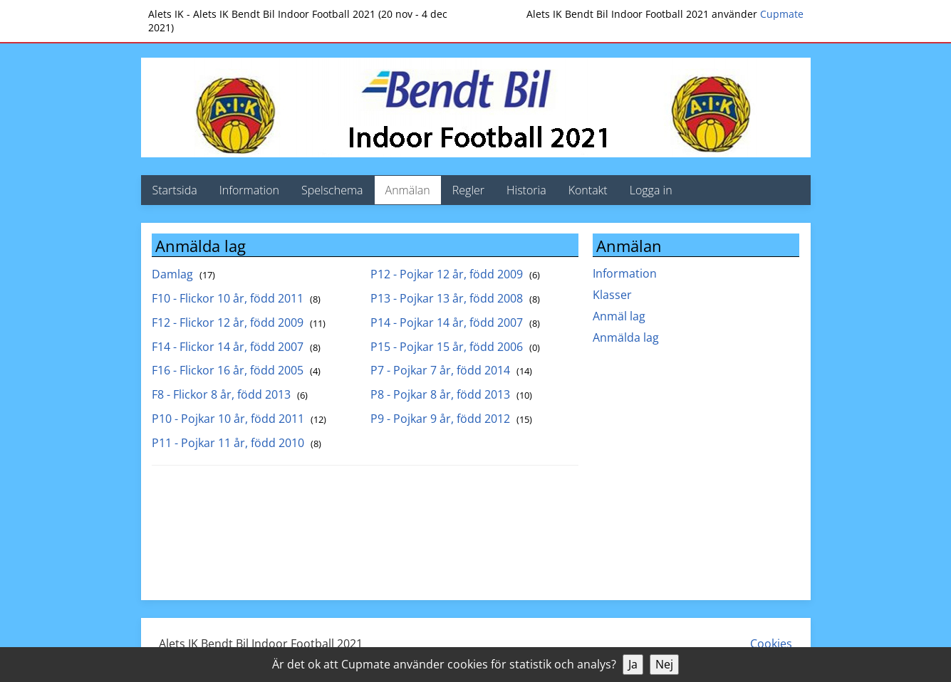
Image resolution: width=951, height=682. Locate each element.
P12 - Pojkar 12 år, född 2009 (455, 274)
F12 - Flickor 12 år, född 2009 (239, 322)
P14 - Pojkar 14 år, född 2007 (455, 322)
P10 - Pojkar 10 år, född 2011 (239, 418)
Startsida (174, 190)
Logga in (651, 190)
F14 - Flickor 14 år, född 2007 (236, 347)
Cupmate (782, 14)
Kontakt (588, 190)
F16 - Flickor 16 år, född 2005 (236, 370)
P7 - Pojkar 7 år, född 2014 (451, 370)
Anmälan (407, 190)
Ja (633, 664)
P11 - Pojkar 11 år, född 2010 (236, 443)
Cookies (771, 643)
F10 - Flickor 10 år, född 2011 (236, 298)
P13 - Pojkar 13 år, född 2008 (455, 298)
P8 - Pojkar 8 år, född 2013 (451, 394)
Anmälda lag (626, 337)
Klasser (612, 295)
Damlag (183, 274)
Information (249, 190)
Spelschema (332, 190)
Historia (526, 190)
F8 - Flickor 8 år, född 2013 (230, 394)
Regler (468, 190)
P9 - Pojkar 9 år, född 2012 (451, 418)
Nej (664, 664)
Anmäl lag (619, 316)
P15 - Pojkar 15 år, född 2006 (455, 347)
